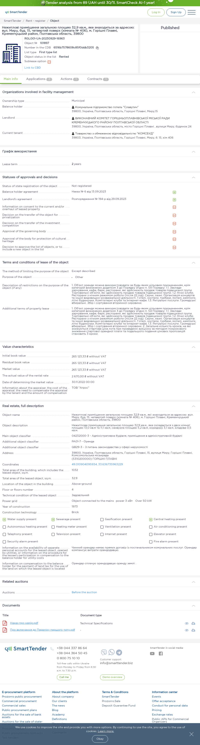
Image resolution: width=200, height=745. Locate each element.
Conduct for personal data (170, 706)
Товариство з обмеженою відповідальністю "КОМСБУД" (113, 133)
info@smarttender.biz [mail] (116, 663)
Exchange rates (162, 715)
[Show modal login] (155, 12)
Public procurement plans (19, 710)
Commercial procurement (19, 701)
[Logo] (16, 12)
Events (156, 697)
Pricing (157, 710)
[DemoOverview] (112, 677)
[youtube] (152, 655)
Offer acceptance (163, 701)
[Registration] (176, 12)
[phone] (72, 648)
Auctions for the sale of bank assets (21, 716)
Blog (55, 710)
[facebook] (160, 655)
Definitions (59, 719)
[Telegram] (118, 654)
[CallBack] (64, 677)
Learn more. (106, 731)
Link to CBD (32, 68)
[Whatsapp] (111, 654)
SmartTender (110, 697)
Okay (100, 739)
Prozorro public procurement (22, 697)
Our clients (59, 701)
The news (58, 706)
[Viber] (103, 654)
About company (63, 697)
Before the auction (84, 592)
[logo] (26, 649)
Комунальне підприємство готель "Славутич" (105, 107)
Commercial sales (14, 706)
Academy (58, 715)
